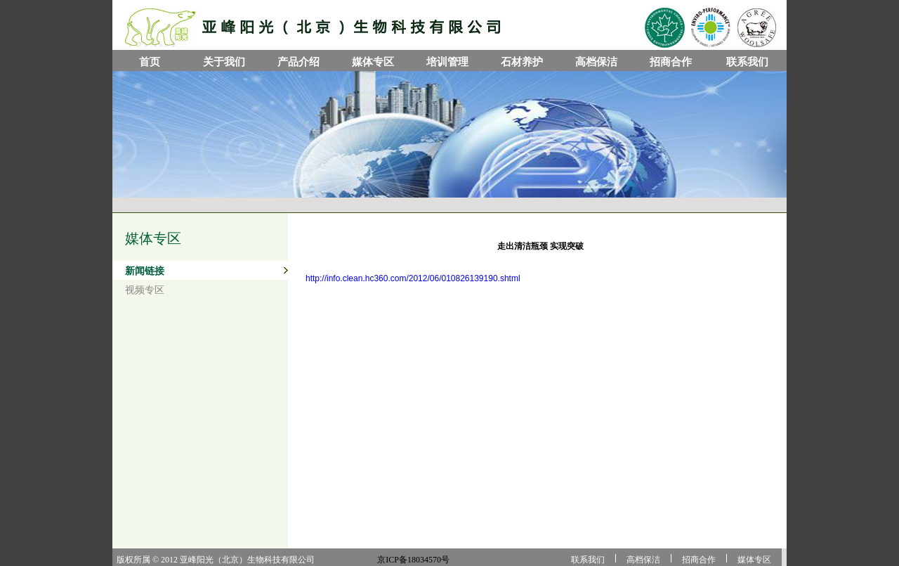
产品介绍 (298, 61)
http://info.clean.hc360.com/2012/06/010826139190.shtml (413, 278)
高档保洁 (596, 61)
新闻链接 (144, 271)
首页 (149, 61)
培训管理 (447, 61)
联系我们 (747, 61)
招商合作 (671, 61)
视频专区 (144, 290)
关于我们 (224, 61)
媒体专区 (373, 61)
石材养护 (522, 61)
